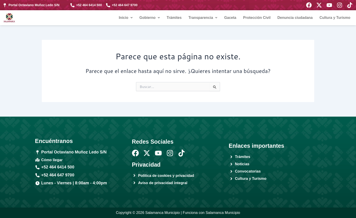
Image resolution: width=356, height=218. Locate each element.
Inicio (126, 18)
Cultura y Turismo (334, 18)
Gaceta (230, 18)
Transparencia (203, 18)
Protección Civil (257, 18)
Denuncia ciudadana (295, 18)
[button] (125, 18)
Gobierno (149, 18)
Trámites (174, 18)
